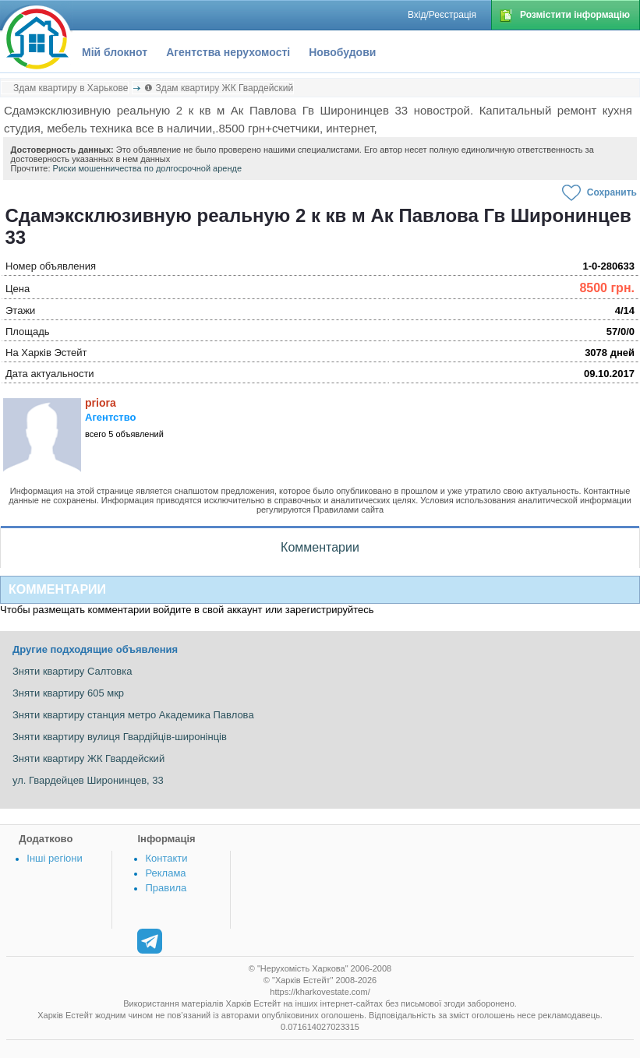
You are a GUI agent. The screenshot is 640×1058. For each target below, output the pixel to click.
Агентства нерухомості (228, 52)
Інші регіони (54, 858)
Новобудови (342, 52)
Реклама (165, 873)
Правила (165, 888)
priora (100, 403)
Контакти (166, 858)
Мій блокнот (114, 52)
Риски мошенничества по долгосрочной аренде (147, 168)
